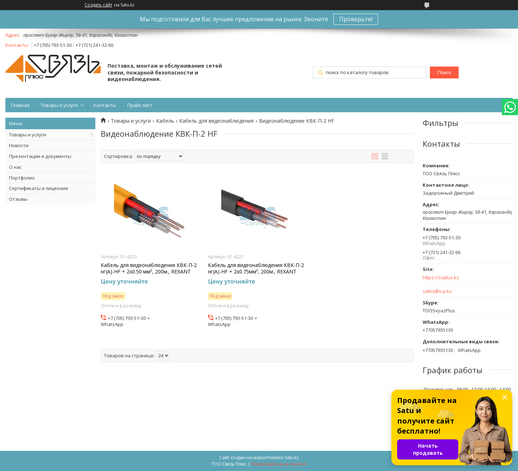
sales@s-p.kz (437, 291)
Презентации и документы (40, 156)
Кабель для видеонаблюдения (216, 121)
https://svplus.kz (441, 278)
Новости (18, 145)
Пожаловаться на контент (278, 464)
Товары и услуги (59, 105)
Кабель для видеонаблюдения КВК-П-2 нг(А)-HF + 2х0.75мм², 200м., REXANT (256, 268)
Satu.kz (292, 457)
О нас (15, 167)
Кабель (165, 121)
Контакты (105, 105)
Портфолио (22, 178)
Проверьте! (355, 19)
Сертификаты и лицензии (38, 188)
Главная (20, 105)
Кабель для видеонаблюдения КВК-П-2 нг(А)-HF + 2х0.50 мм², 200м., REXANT (149, 268)
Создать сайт (98, 5)
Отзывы (18, 199)
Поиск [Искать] (444, 72)
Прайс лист (140, 105)
